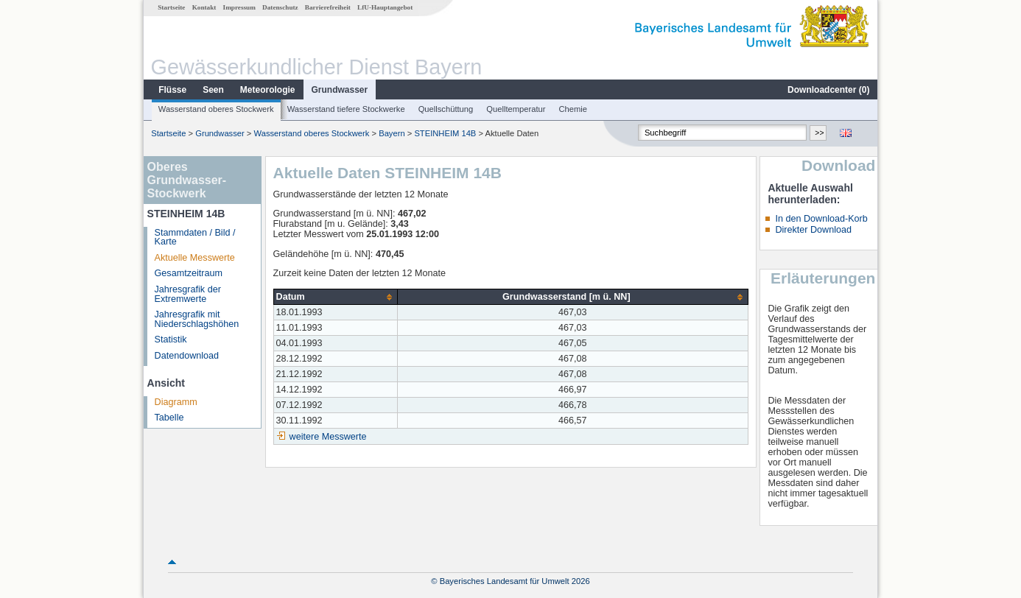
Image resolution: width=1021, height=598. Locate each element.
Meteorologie (267, 90)
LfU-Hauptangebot (385, 7)
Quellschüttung (446, 109)
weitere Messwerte (328, 437)
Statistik (171, 339)
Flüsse (172, 90)
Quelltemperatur (515, 109)
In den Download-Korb (821, 219)
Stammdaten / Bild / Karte (195, 237)
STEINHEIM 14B (445, 133)
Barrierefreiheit (328, 7)
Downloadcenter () (828, 90)
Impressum (239, 7)
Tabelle (169, 417)
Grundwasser (340, 90)
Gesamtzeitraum (188, 273)
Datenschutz (280, 7)
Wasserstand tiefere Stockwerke (346, 109)
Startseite (171, 7)
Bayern (391, 133)
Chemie (573, 109)
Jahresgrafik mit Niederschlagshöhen (197, 319)
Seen (213, 90)
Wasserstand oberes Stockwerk (216, 109)
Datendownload (187, 356)
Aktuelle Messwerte (195, 258)
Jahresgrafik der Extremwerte (188, 294)
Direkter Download (813, 230)
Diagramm (176, 402)
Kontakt (204, 7)
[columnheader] (335, 297)
